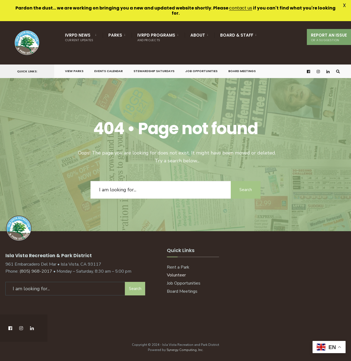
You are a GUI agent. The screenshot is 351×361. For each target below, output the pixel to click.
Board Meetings (242, 71)
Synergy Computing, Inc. (185, 350)
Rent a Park (178, 267)
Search (245, 189)
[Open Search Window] (338, 71)
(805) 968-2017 (36, 271)
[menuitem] (84, 36)
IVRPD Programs (156, 37)
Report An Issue (329, 37)
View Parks (74, 71)
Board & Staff (236, 35)
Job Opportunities (201, 71)
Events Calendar (108, 71)
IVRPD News (79, 37)
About (197, 35)
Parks (115, 35)
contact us (240, 8)
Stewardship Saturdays (154, 71)
